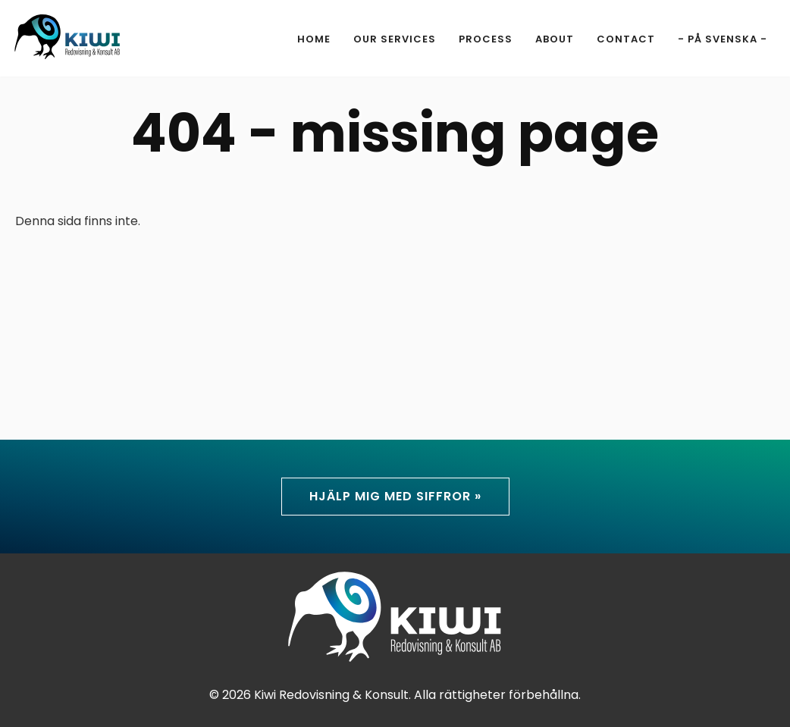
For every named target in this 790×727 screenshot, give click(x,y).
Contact (626, 39)
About (554, 39)
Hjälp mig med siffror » (395, 496)
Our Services (394, 39)
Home (314, 39)
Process (486, 39)
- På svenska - (722, 39)
